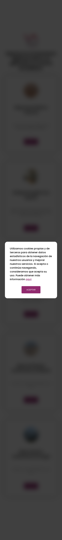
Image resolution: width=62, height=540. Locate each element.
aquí (28, 279)
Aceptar (31, 290)
